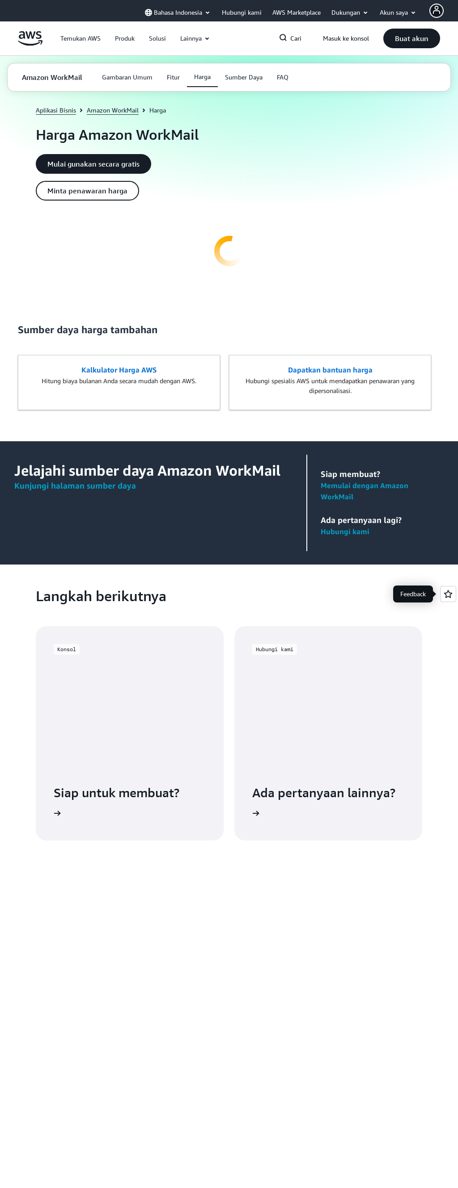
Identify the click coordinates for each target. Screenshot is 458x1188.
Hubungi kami (345, 531)
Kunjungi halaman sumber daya (75, 485)
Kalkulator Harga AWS (119, 369)
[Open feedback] (448, 594)
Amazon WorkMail (113, 110)
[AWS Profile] (436, 11)
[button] (80, 38)
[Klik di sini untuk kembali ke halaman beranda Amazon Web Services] (30, 43)
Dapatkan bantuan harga (330, 369)
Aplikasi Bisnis (56, 110)
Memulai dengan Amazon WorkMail (364, 491)
